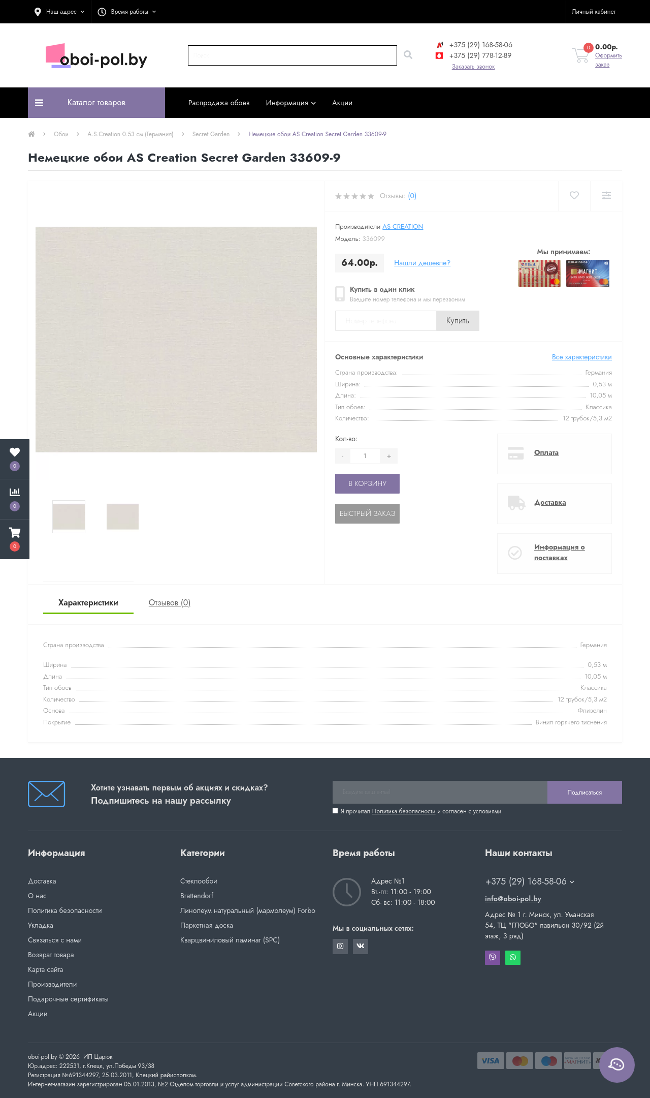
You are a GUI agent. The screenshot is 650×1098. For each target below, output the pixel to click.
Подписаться (585, 792)
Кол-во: (346, 439)
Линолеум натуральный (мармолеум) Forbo (247, 910)
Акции (342, 103)
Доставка (550, 502)
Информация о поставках (559, 552)
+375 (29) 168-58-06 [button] (529, 882)
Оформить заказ (608, 60)
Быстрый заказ (367, 513)
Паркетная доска (206, 925)
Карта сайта (45, 969)
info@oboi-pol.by (513, 899)
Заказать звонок (473, 66)
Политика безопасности (404, 811)
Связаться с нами (55, 940)
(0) (412, 196)
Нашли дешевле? (422, 263)
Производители (52, 984)
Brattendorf (196, 896)
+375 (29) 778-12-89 (472, 55)
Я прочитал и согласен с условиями (421, 811)
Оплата (546, 452)
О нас (37, 896)
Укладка (40, 925)
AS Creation (402, 226)
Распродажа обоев (219, 103)
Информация (291, 103)
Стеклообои (198, 881)
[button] (59, 11)
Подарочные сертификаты (68, 999)
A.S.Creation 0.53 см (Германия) (130, 134)
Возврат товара (51, 955)
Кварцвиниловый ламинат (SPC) (230, 940)
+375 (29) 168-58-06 (473, 45)
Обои (61, 134)
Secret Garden (211, 134)
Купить (457, 320)
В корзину (367, 483)
